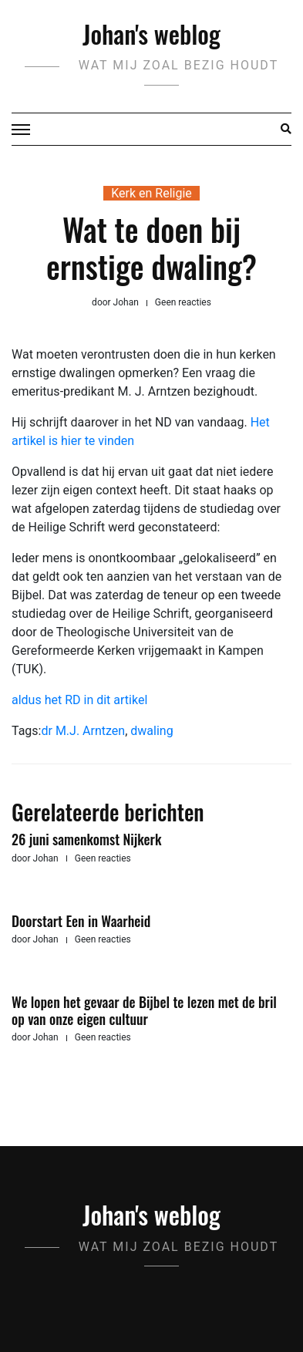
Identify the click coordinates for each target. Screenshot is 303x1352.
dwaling (151, 730)
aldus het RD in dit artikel (79, 700)
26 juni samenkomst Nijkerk (86, 839)
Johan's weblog (151, 33)
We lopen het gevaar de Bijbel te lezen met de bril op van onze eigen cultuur (144, 1010)
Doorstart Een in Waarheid (81, 921)
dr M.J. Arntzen (83, 730)
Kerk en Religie (151, 193)
